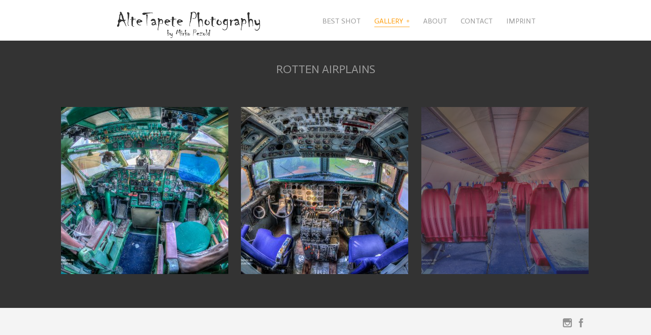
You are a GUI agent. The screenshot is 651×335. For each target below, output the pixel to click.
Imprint (521, 21)
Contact (477, 21)
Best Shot (341, 21)
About (435, 21)
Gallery (388, 21)
